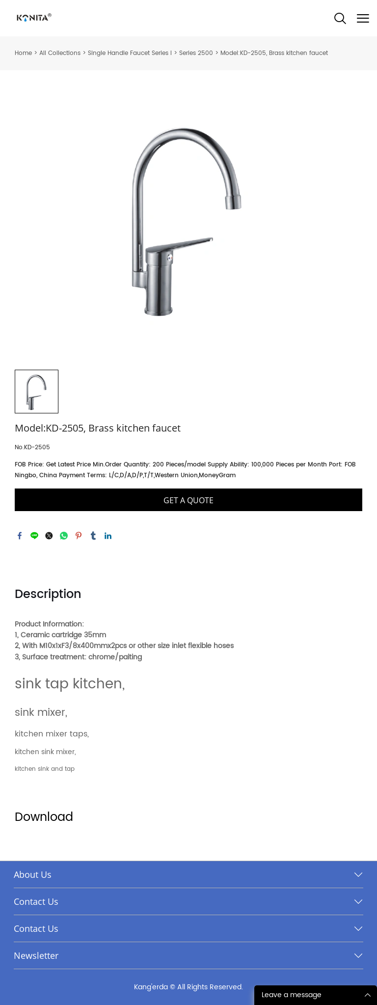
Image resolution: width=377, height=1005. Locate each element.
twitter (49, 536)
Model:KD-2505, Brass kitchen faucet (274, 53)
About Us (33, 874)
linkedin (108, 536)
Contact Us (36, 901)
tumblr (93, 536)
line (34, 536)
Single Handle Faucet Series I (130, 53)
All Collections (60, 53)
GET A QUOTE (188, 500)
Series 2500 (196, 53)
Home (23, 53)
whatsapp (64, 536)
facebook (20, 536)
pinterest (78, 536)
